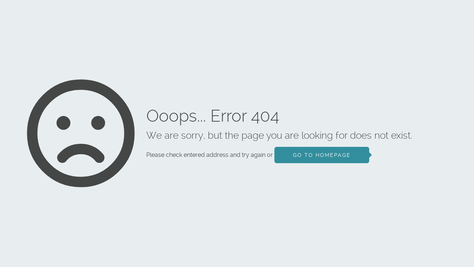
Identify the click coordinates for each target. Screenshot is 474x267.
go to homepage (322, 155)
